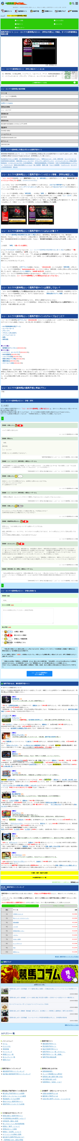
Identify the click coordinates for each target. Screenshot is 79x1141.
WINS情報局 (6, 354)
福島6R (44, 724)
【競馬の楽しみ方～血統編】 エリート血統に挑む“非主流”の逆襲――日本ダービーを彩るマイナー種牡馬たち (41, 997)
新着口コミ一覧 (8, 1054)
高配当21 (15, 754)
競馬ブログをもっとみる (71, 1025)
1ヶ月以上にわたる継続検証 (32, 745)
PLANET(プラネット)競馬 (9, 159)
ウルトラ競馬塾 (54, 165)
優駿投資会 (6, 361)
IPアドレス (24, 267)
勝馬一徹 (45, 165)
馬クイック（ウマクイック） (21, 918)
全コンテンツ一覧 (9, 1057)
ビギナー (9, 724)
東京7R (42, 823)
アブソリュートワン (17, 823)
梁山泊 (15, 167)
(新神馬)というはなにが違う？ (30, 231)
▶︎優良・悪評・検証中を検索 (39, 873)
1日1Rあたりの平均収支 (20, 905)
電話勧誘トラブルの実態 (11, 1099)
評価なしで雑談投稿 (15, 638)
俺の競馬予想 (16, 794)
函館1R (35, 705)
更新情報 (6, 1049)
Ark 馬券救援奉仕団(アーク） (12, 326)
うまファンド (8, 165)
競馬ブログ (6, 1060)
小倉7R (28, 741)
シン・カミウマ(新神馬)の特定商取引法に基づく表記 (18, 235)
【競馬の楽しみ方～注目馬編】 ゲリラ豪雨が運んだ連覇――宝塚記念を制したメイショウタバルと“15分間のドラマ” (43, 990)
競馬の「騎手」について (11, 1126)
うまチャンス (65, 165)
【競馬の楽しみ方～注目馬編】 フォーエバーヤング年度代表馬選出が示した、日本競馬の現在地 (38, 1017)
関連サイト (19, 24)
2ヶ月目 (16, 829)
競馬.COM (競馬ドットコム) (23, 165)
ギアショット (13, 842)
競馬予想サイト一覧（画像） (52, 1054)
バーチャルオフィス (11, 250)
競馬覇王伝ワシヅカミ (9, 348)
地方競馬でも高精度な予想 (19, 728)
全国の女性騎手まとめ (50, 1093)
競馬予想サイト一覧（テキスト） (54, 1052)
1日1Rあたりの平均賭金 (58, 905)
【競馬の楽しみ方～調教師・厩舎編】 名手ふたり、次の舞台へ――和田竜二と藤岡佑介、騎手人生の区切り (41, 1011)
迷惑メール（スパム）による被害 (14, 1096)
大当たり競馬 (17, 939)
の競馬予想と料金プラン (24, 388)
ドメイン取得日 (25, 271)
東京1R (56, 779)
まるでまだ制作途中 (55, 185)
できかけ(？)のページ (59, 187)
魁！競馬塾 (37, 165)
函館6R (54, 760)
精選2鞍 (8, 741)
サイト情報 (19, 20)
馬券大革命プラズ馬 (8, 359)
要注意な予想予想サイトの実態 (13, 1093)
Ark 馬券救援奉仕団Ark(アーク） (29, 159)
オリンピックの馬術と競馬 (12, 1134)
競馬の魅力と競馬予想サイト (13, 1116)
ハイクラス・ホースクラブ (11, 352)
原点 (13, 836)
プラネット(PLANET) (9, 333)
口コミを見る (58, 20)
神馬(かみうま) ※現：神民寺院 (52, 159)
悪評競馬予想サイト (49, 1046)
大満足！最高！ (14, 631)
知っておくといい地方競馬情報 (13, 1124)
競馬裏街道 (15, 699)
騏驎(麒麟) (16, 922)
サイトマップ (7, 1052)
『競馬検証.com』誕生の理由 (13, 1140)
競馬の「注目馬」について (12, 1132)
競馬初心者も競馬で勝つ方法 (52, 1076)
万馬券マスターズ (18, 914)
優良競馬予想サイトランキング (13, 1071)
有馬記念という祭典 (10, 1129)
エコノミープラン (19, 861)
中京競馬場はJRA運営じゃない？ (14, 1118)
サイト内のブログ (56, 804)
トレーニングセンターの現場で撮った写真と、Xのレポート (20, 785)
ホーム (5, 1044)
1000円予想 (32, 764)
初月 (2, 829)
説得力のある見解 (51, 802)
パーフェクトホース (8, 335)
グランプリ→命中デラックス (44, 161)
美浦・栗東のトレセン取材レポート (66, 865)
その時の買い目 (7, 766)
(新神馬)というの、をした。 (39, 174)
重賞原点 (25, 846)
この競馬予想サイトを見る (54, 83)
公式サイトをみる (7, 103)
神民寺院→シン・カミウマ (25, 161)
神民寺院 (43, 178)
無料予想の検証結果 (49, 1057)
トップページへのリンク (29, 187)
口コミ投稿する (39, 673)
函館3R (25, 800)
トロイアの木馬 (7, 356)
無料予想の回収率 (50, 737)
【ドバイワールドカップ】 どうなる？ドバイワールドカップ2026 (28, 1004)
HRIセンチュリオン (18, 735)
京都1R (30, 842)
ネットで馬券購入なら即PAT (52, 1074)
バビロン (15, 935)
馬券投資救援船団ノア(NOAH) (44, 163)
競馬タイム (16, 952)
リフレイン (15, 718)
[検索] (73, 3)
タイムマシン (16, 813)
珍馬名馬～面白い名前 (10, 1121)
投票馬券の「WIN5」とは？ (52, 1082)
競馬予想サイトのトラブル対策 (13, 1104)
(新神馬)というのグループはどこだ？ (33, 316)
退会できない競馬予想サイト (13, 1101)
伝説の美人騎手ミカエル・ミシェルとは (56, 1099)
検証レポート (19, 27)
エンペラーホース (8, 328)
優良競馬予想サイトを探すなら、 (61, 882)
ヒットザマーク (17, 943)
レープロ (15, 773)
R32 (14, 947)
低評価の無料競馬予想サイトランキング (17, 1074)
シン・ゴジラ (67, 195)
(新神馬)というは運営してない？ (31, 287)
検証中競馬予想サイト (50, 1049)
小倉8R (38, 861)
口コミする (58, 24)
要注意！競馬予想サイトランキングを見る (66, 956)
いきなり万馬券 (14, 800)
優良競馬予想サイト (49, 1044)
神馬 (42, 193)
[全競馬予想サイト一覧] (70, 3)
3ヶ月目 (27, 829)
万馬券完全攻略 (13, 705)
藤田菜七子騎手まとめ (50, 1096)
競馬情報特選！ (47, 1071)
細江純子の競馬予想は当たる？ (13, 1137)
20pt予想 (19, 760)
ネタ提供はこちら (15, 642)
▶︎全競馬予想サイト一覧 (39, 877)
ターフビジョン (17, 855)
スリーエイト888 (7, 363)
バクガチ (15, 926)
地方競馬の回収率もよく (35, 720)
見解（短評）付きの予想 (52, 846)
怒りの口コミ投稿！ (15, 635)
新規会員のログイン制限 (54, 293)
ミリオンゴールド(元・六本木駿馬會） (20, 163)
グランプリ (6, 331)
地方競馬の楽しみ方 (49, 1079)
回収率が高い (12, 779)
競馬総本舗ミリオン (18, 931)
